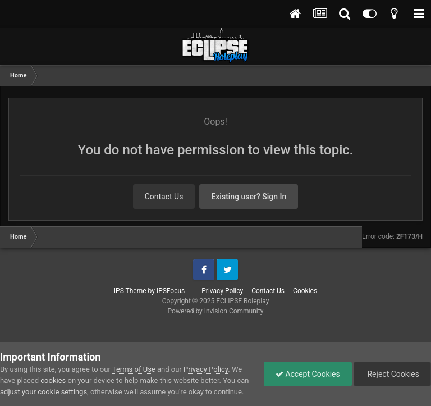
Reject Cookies (392, 373)
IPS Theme (130, 291)
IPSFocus (171, 291)
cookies (53, 380)
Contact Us (164, 196)
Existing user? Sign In (248, 196)
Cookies (305, 291)
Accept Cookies (308, 373)
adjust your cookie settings (43, 391)
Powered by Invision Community (216, 311)
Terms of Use (133, 369)
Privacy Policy (222, 291)
